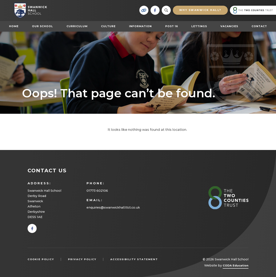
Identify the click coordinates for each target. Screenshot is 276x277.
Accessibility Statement (134, 259)
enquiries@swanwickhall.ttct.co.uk (113, 207)
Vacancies (229, 26)
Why (200, 10)
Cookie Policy (41, 259)
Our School (42, 26)
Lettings (199, 26)
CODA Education (235, 266)
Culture (108, 26)
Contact (259, 26)
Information (140, 26)
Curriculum (77, 26)
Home (14, 26)
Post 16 (173, 26)
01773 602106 (97, 191)
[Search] (166, 10)
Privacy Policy (82, 259)
